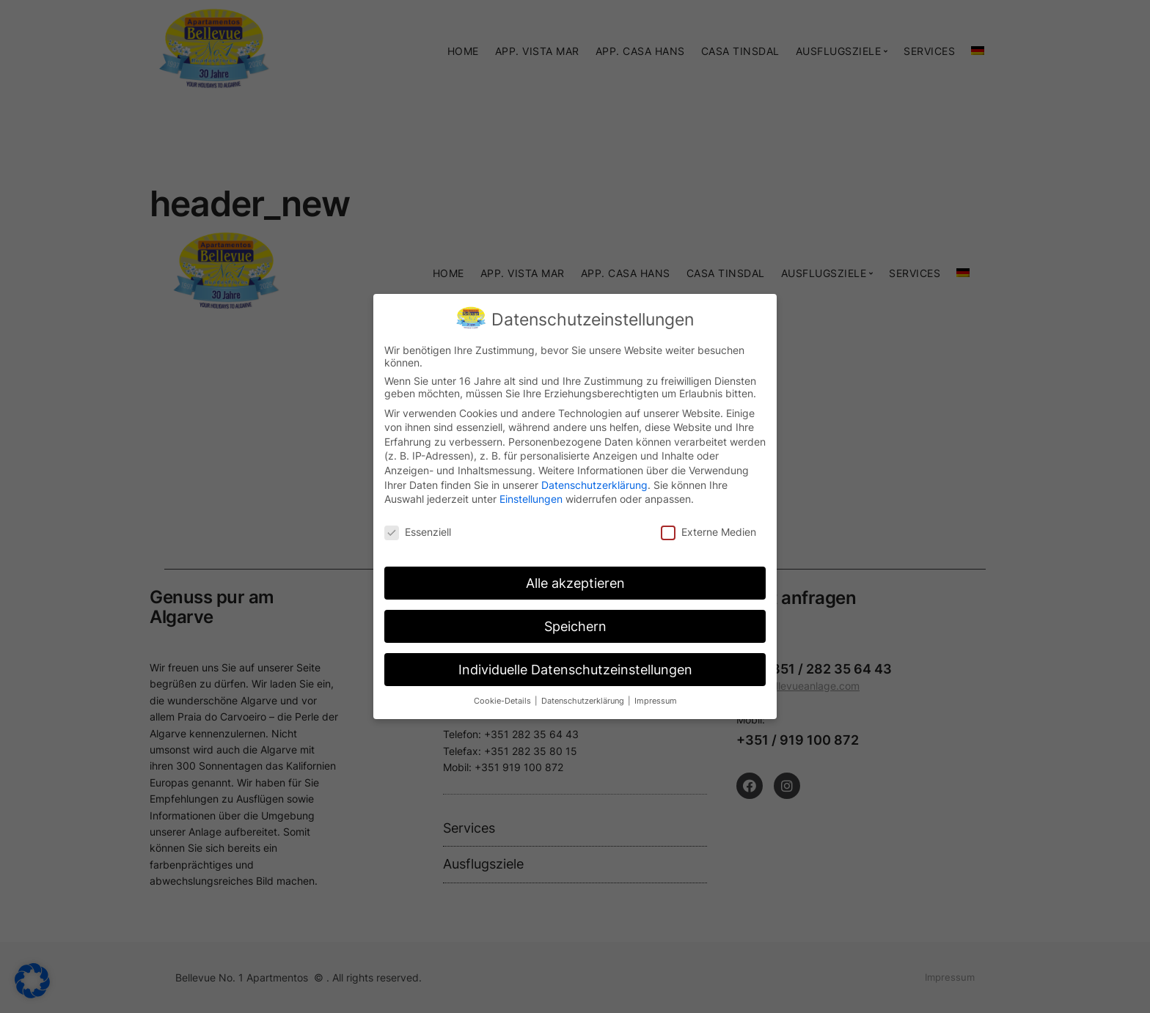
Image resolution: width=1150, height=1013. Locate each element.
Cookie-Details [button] (503, 697)
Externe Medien (708, 529)
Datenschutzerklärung (594, 481)
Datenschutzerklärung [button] (583, 697)
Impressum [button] (655, 697)
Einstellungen (531, 496)
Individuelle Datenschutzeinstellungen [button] (575, 666)
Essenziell (417, 529)
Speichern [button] (575, 622)
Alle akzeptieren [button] (575, 579)
